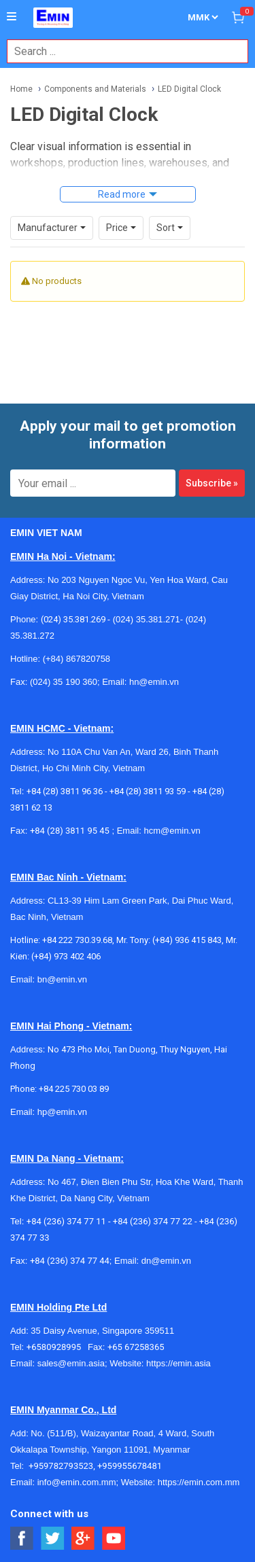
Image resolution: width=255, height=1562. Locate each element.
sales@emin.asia (71, 1363)
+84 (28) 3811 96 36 (65, 791)
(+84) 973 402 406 (66, 956)
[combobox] (120, 51)
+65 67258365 (136, 1347)
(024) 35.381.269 (73, 619)
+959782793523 (61, 1466)
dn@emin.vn (166, 1261)
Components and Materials (95, 89)
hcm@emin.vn (171, 831)
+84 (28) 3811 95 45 (69, 831)
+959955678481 (129, 1466)
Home (21, 89)
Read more (122, 194)
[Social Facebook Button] (22, 1538)
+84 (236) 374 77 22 (152, 1221)
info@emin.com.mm (76, 1482)
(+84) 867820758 (76, 659)
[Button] (11, 17)
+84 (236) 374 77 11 (66, 1221)
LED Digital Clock (189, 89)
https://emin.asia (178, 1363)
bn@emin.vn (62, 979)
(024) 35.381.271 (146, 619)
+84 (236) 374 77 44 (69, 1261)
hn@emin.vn (154, 682)
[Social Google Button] (83, 1538)
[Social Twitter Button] (53, 1538)
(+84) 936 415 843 (187, 940)
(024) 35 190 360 (63, 682)
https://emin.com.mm (199, 1482)
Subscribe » (212, 483)
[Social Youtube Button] (114, 1538)
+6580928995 (57, 1347)
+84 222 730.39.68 (77, 940)
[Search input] (120, 51)
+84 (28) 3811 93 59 (147, 791)
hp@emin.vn (62, 1112)
